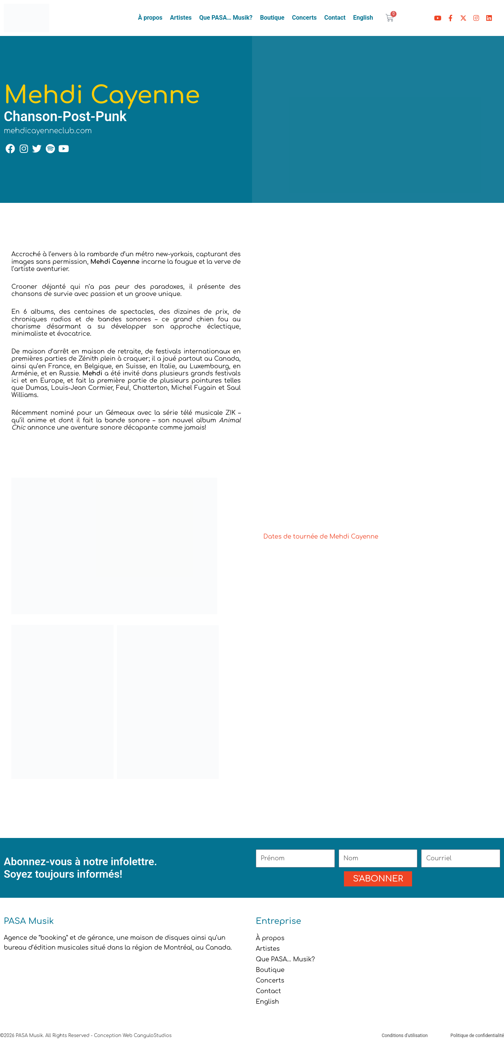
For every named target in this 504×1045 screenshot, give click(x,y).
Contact (334, 17)
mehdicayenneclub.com (48, 131)
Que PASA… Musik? (225, 17)
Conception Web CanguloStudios (132, 1035)
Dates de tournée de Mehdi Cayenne (320, 536)
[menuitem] (363, 17)
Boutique (272, 17)
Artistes (180, 17)
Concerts (304, 17)
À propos (150, 17)
